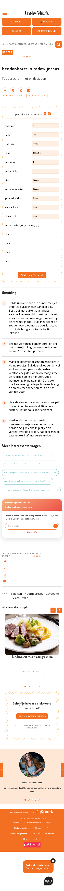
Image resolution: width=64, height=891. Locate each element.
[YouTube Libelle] (47, 845)
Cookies (48, 856)
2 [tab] (29, 720)
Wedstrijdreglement (18, 867)
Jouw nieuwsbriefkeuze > (32, 750)
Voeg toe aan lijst (32, 308)
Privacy (16, 856)
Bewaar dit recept (13, 96)
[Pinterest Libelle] (52, 845)
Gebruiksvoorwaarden (32, 856)
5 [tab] (39, 720)
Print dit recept (37, 96)
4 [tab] (35, 720)
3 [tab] (32, 720)
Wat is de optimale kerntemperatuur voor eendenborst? (30, 506)
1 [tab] (25, 720)
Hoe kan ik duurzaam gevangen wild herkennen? (27, 489)
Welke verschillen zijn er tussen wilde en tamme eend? (30, 498)
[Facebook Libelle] (37, 845)
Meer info (32, 566)
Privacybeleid (32, 761)
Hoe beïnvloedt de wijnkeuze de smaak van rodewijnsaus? (31, 524)
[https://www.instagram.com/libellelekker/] (42, 845)
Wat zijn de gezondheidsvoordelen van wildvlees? (27, 515)
